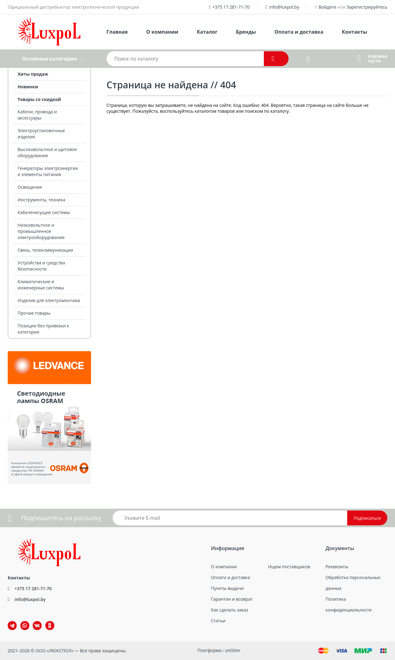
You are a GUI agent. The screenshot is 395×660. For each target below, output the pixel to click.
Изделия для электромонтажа (49, 300)
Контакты (354, 31)
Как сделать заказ (229, 610)
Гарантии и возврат (232, 599)
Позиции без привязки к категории (43, 329)
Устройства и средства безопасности (41, 266)
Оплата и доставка (298, 31)
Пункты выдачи (227, 588)
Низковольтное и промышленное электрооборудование (41, 231)
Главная (117, 31)
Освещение (30, 187)
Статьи (218, 621)
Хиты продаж (33, 74)
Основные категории (49, 58)
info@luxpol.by (284, 7)
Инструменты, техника (41, 200)
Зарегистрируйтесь (367, 7)
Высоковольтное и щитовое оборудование (47, 152)
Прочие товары (34, 313)
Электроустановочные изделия (41, 134)
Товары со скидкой (39, 99)
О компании (162, 31)
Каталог (207, 31)
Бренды (246, 31)
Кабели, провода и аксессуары (37, 115)
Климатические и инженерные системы (41, 285)
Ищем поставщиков (289, 567)
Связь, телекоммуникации (45, 250)
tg (12, 625)
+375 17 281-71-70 (230, 7)
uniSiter (233, 650)
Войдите (327, 7)
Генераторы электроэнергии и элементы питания (48, 171)
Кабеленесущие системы (44, 212)
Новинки (28, 87)
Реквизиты (337, 567)
